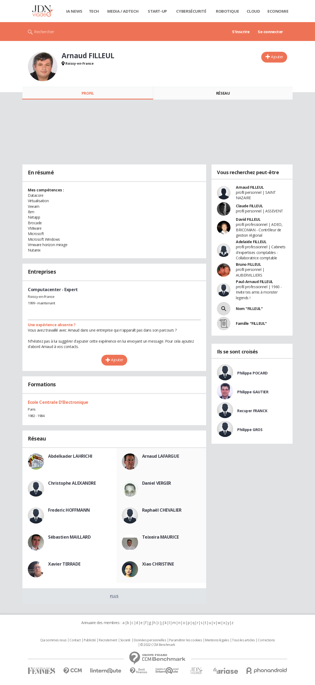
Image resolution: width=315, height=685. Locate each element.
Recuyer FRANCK (252, 410)
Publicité (90, 640)
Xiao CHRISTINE (158, 564)
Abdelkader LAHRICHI (70, 456)
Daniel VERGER (156, 483)
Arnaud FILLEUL (250, 187)
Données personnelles (150, 640)
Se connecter (270, 31)
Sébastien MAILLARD (69, 537)
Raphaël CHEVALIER (162, 510)
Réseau (223, 93)
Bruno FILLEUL (248, 264)
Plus (114, 596)
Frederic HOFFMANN (69, 510)
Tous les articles (243, 640)
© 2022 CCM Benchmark (157, 645)
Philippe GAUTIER (252, 391)
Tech (94, 11)
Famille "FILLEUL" (251, 323)
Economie (278, 11)
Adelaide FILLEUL (251, 241)
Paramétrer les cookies (185, 640)
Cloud (253, 11)
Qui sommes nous (53, 640)
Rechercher (44, 31)
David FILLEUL (248, 219)
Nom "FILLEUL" (249, 308)
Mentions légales (217, 640)
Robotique (227, 11)
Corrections (266, 640)
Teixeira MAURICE (160, 537)
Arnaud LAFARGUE (160, 456)
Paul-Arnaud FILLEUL (254, 281)
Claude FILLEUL (249, 205)
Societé (125, 640)
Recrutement (108, 640)
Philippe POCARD (252, 373)
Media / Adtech (123, 11)
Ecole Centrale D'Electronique (58, 402)
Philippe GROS (250, 429)
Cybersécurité (191, 11)
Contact (75, 640)
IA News (74, 11)
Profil (88, 93)
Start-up (157, 11)
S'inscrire (241, 31)
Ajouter (277, 56)
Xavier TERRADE (64, 564)
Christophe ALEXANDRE (72, 483)
